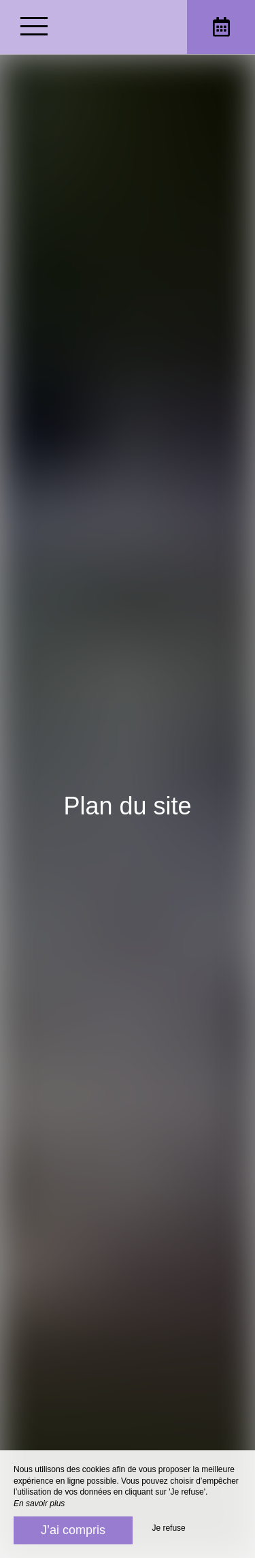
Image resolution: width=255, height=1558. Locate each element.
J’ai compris (73, 1530)
